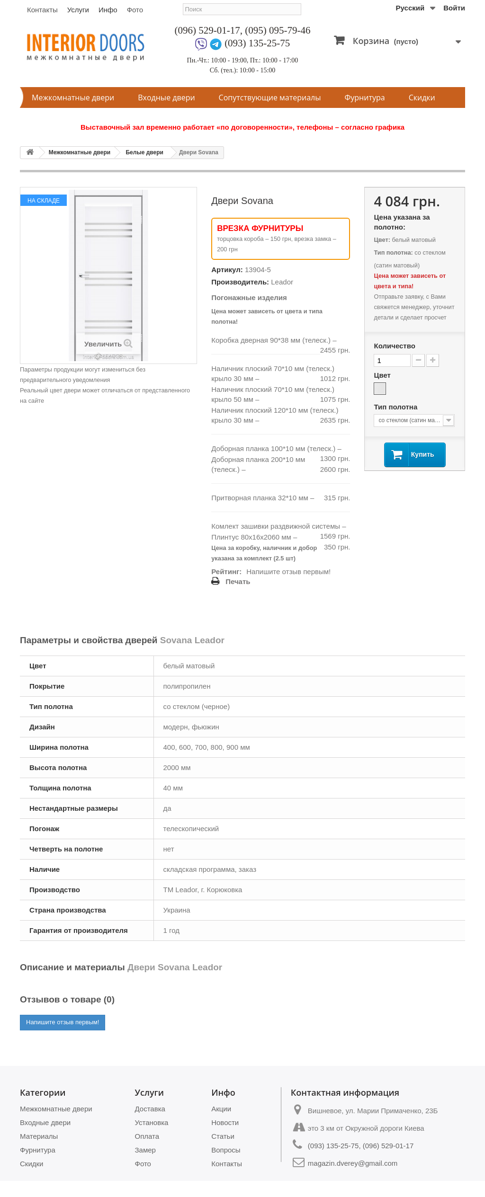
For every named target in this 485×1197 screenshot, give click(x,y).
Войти (454, 8)
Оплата (147, 1136)
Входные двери (166, 97)
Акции (221, 1109)
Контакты (42, 10)
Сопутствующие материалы (270, 97)
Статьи (222, 1136)
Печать (237, 581)
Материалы (39, 1136)
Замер (145, 1150)
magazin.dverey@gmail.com (352, 1163)
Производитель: (240, 282)
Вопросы (225, 1150)
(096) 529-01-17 (207, 30)
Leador (282, 282)
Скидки (422, 97)
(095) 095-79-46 (277, 30)
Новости (225, 1122)
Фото (135, 10)
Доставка (150, 1109)
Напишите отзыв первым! (288, 571)
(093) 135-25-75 (257, 43)
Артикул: (227, 270)
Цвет (383, 375)
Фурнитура (365, 97)
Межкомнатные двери (73, 97)
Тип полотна (396, 407)
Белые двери (144, 152)
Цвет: (382, 239)
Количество (394, 346)
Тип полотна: (393, 252)
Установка (152, 1122)
